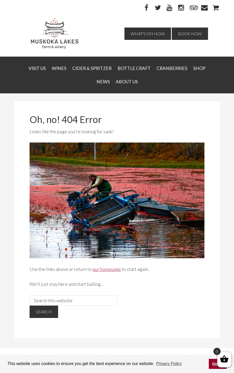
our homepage (107, 269)
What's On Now (148, 33)
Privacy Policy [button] (169, 363)
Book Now (190, 33)
